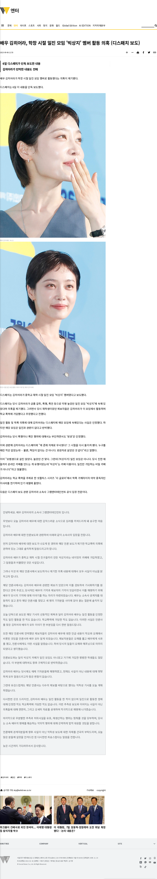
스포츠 (31, 25)
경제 (9, 25)
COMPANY (43, 844)
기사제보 (90, 790)
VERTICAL (83, 844)
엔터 (16, 25)
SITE (120, 844)
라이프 (23, 25)
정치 (45, 25)
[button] (126, 53)
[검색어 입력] (147, 26)
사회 (39, 25)
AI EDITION (84, 25)
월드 (58, 25)
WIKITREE (4, 844)
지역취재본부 (99, 25)
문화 (52, 25)
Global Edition (69, 25)
